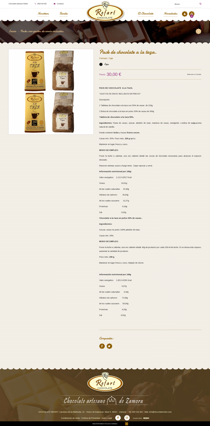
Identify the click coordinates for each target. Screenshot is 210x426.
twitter (109, 346)
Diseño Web (137, 418)
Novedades (170, 14)
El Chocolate (145, 14)
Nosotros (43, 14)
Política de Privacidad (91, 418)
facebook (102, 346)
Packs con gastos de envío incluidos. (42, 31)
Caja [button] (106, 64)
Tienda (63, 14)
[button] (198, 4)
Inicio (13, 31)
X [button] (126, 424)
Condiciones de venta (70, 418)
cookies (113, 424)
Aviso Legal (107, 418)
